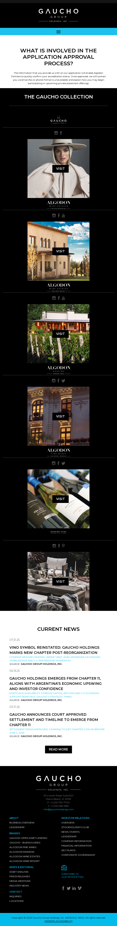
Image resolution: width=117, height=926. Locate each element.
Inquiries (15, 896)
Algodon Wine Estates (24, 856)
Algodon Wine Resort (24, 861)
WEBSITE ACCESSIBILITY (58, 921)
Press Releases (19, 876)
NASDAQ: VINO (75, 917)
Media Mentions (19, 881)
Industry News (19, 885)
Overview (67, 822)
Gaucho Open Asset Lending (28, 838)
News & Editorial (21, 867)
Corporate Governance (78, 854)
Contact (15, 891)
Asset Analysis (18, 871)
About (14, 818)
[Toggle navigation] (58, 31)
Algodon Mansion (21, 851)
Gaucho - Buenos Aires (24, 842)
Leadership (17, 827)
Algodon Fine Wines (22, 847)
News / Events (70, 831)
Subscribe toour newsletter (72, 875)
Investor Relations (75, 818)
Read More (58, 749)
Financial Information (76, 845)
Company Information (76, 841)
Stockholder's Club (75, 827)
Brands (14, 833)
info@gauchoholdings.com (58, 809)
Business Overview (21, 822)
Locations (16, 900)
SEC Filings (68, 850)
